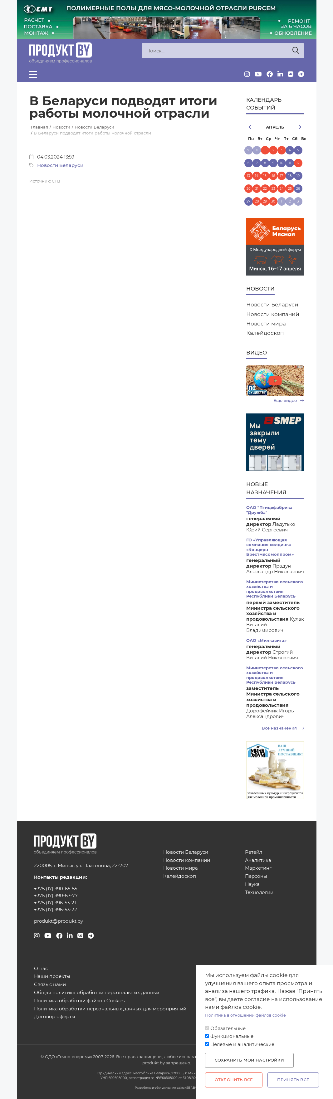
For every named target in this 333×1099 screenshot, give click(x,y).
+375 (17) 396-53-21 (55, 903)
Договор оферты (54, 1016)
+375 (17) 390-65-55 (55, 888)
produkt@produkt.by (58, 921)
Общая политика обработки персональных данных (96, 992)
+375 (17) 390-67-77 (56, 895)
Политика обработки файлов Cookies (79, 1001)
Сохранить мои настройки (249, 1060)
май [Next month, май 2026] (296, 127)
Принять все (293, 1079)
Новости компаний (272, 314)
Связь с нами (50, 984)
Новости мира (266, 323)
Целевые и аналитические (242, 1044)
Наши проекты (52, 976)
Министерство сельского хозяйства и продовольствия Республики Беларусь (274, 588)
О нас (41, 968)
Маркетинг (258, 868)
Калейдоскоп (265, 333)
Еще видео (288, 400)
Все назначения (283, 728)
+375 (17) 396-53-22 (55, 909)
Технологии (259, 892)
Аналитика (258, 860)
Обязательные (228, 1028)
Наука (252, 884)
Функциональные (231, 1036)
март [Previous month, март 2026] (253, 127)
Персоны (256, 876)
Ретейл (253, 852)
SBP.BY (191, 1087)
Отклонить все (234, 1079)
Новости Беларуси (60, 165)
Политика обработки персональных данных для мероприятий (110, 1009)
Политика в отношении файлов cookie (245, 1015)
